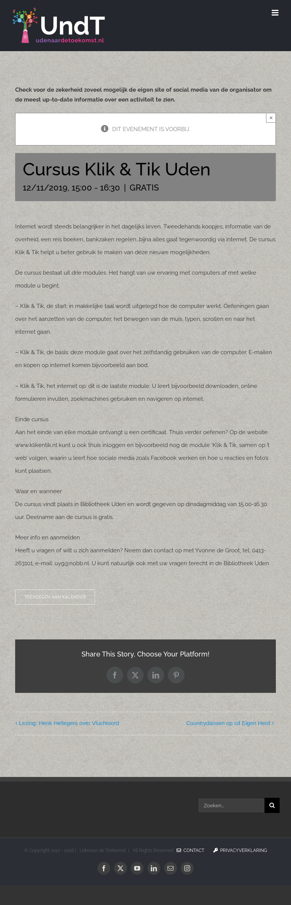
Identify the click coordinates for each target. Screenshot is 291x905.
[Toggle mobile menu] (276, 13)
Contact (190, 850)
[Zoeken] (272, 805)
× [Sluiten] (271, 117)
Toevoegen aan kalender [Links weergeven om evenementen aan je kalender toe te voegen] (55, 597)
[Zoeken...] (231, 805)
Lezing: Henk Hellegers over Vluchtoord (69, 723)
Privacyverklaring (240, 850)
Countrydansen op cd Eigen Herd (228, 723)
